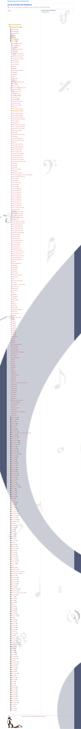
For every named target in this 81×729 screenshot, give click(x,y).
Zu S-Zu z (13, 710)
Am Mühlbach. (15, 74)
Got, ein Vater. (14, 305)
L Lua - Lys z (14, 563)
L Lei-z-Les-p (14, 558)
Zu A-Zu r (13, 708)
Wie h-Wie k (14, 689)
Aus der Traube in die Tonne (17, 253)
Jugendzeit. (14, 323)
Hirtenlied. (14, 315)
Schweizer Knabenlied (16, 402)
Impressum (29, 716)
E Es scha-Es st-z (14, 481)
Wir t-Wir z (14, 698)
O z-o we (13, 604)
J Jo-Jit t (13, 538)
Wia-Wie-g (13, 687)
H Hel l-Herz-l (14, 511)
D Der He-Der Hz (15, 440)
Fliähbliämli (14, 294)
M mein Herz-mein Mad (16, 573)
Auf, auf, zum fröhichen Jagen (17, 211)
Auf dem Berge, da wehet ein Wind (18, 124)
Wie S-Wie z (14, 692)
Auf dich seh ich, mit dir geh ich (18, 159)
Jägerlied (14, 321)
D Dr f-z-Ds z (14, 456)
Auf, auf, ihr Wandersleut (16, 188)
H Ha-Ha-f (13, 508)
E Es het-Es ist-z (14, 475)
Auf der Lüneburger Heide (17, 149)
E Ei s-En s (13, 459)
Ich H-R (13, 529)
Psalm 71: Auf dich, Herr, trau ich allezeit (19, 382)
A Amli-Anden (14, 39)
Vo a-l (13, 660)
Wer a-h (13, 681)
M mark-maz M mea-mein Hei (17, 571)
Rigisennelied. (14, 390)
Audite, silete (14, 107)
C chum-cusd (14, 427)
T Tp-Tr (13, 648)
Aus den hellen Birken (16, 246)
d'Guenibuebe (14, 265)
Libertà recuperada (15, 357)
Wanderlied (14, 409)
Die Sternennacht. (15, 286)
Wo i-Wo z (13, 704)
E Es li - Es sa (14, 479)
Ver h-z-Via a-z (14, 658)
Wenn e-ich (14, 677)
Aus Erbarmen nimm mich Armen (18, 255)
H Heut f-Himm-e (15, 513)
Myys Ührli (14, 373)
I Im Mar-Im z (14, 523)
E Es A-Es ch (14, 469)
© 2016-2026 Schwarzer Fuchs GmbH (39, 716)
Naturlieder (14, 377)
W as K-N (13, 671)
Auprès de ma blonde (16, 234)
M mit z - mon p (14, 581)
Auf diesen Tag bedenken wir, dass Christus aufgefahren (22, 174)
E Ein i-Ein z (14, 465)
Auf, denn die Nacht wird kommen (18, 221)
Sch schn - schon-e (15, 642)
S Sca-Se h (13, 619)
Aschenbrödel (14, 83)
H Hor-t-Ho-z (14, 517)
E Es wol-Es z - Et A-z (15, 486)
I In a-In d (13, 525)
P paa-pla (13, 606)
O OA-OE (13, 598)
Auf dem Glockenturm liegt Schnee (18, 126)
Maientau (14, 365)
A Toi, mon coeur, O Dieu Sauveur (18, 55)
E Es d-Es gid (14, 471)
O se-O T (13, 600)
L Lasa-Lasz (14, 554)
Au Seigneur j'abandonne (16, 95)
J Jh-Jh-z (13, 536)
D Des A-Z (13, 446)
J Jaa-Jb (13, 533)
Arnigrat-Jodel (14, 78)
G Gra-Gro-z (14, 502)
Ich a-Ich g (13, 527)
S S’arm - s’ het (14, 637)
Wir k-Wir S (14, 696)
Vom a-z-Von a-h (14, 662)
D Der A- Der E (14, 436)
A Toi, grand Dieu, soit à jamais (18, 53)
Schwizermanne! (15, 404)
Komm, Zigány (14, 336)
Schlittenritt (14, 398)
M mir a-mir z (14, 577)
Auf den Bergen (15, 132)
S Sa (12, 617)
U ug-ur (13, 652)
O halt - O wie (14, 594)
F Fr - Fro (13, 490)
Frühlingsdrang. (15, 296)
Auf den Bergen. (15, 136)
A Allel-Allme (14, 33)
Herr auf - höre (14, 519)
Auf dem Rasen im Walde (16, 130)
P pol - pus (13, 608)
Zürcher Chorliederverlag (17, 7)
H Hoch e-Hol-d (14, 515)
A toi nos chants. (15, 51)
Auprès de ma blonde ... (16, 238)
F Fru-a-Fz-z (14, 492)
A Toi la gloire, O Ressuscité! (17, 49)
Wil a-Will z (14, 694)
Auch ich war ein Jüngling (16, 105)
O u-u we (13, 602)
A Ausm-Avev (14, 419)
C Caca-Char (14, 423)
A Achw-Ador (14, 31)
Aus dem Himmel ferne (16, 244)
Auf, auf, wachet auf (15, 209)
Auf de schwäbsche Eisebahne (17, 113)
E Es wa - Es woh (15, 484)
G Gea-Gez (13, 496)
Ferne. (13, 292)
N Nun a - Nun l (14, 590)
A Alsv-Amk (14, 35)
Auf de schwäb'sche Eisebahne (44, 7)
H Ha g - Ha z (14, 506)
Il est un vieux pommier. (16, 317)
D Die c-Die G (14, 448)
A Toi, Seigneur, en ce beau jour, (18, 58)
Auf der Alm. (14, 142)
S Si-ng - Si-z (14, 623)
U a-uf (13, 650)
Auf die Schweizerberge (16, 169)
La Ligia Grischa (15, 346)
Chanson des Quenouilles (16, 263)
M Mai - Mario (14, 569)
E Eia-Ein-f (13, 461)
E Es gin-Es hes (14, 473)
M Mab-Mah (14, 567)
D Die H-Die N (14, 450)
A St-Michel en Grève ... (16, 45)
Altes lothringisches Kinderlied (17, 70)
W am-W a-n (14, 667)
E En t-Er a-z (14, 467)
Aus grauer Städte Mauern (17, 257)
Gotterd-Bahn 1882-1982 (16, 309)
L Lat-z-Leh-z (14, 556)
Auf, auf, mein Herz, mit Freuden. (18, 207)
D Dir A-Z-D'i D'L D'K (15, 454)
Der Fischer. (14, 282)
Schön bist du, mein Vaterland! (17, 400)
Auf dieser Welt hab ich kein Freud (18, 176)
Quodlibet (13, 610)
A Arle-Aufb (35, 7)
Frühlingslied (14, 298)
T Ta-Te (13, 646)
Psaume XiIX (14, 386)
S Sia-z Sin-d (14, 625)
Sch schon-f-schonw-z (15, 644)
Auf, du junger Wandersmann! (17, 230)
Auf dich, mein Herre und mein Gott (18, 161)
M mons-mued (14, 583)
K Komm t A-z (14, 548)
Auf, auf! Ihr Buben (15, 184)
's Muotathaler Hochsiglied (17, 43)
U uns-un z (13, 654)
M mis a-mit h (14, 579)
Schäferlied (14, 392)
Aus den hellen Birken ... (16, 248)
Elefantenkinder (15, 288)
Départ (13, 278)
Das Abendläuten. (15, 267)
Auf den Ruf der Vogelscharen (17, 138)
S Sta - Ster (13, 633)
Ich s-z (13, 531)
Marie (13, 369)
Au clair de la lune (15, 91)
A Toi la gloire (14, 47)
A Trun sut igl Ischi (15, 64)
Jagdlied (13, 319)
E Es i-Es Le (14, 477)
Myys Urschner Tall (15, 375)
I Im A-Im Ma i (14, 521)
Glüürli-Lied (14, 303)
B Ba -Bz (13, 421)
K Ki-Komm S (14, 546)
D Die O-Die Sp (14, 452)
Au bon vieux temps (15, 89)
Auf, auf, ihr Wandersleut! (17, 203)
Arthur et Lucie (15, 80)
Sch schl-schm (14, 640)
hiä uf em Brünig (15, 313)
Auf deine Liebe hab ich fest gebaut (18, 119)
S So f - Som (14, 627)
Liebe (13, 565)
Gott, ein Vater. (15, 307)
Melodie (13, 371)
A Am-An (13, 37)
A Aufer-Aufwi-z (14, 417)
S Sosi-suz (13, 631)
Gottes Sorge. (14, 311)
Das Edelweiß (14, 269)
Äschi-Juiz (14, 85)
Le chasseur (14, 355)
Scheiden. (14, 396)
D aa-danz (13, 429)
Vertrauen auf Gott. (15, 407)
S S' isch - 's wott (15, 615)
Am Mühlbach (14, 72)
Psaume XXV (14, 388)
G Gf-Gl (13, 498)
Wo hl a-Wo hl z (14, 702)
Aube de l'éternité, (15, 99)
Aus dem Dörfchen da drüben (17, 240)
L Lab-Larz (13, 552)
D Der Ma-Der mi (15, 442)
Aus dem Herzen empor (16, 242)
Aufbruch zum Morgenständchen (18, 232)
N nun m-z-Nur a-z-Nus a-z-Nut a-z (18, 592)
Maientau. (14, 367)
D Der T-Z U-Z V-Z (15, 444)
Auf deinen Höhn (15, 122)
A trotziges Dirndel (15, 60)
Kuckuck (13, 338)
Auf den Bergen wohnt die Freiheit (18, 134)
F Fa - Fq (13, 488)
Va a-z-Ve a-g (14, 656)
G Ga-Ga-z (13, 494)
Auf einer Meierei (15, 178)
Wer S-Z (13, 685)
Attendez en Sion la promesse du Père (19, 87)
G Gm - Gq (13, 500)
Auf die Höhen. (15, 167)
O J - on (13, 596)
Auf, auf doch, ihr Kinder (16, 182)
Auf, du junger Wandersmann (17, 226)
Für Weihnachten (15, 300)
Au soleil (13, 97)
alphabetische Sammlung (27, 7)
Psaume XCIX (14, 384)
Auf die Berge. (14, 163)
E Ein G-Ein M (14, 463)
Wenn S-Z (13, 679)
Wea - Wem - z (14, 673)
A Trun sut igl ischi (15, 62)
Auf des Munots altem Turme (17, 157)
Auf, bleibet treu (15, 219)
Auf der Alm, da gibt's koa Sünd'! (18, 140)
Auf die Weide (14, 171)
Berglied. (14, 261)
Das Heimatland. (15, 273)
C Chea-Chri (14, 425)
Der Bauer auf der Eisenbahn (17, 280)
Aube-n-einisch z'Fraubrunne (17, 101)
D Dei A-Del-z (14, 434)
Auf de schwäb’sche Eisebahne (17, 117)
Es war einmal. (15, 290)
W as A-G (13, 669)
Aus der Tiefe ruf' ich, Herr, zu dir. (18, 251)
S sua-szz (13, 635)
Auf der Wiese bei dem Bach (17, 155)
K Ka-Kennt (13, 544)
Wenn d (13, 675)
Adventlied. (14, 66)
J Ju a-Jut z (13, 540)
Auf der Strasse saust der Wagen (18, 153)
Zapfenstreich (14, 415)
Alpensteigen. (14, 68)
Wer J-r (13, 683)
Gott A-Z (13, 504)
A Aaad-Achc (14, 29)
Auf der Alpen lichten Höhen (17, 144)
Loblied (13, 359)
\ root (10, 7)
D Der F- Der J (14, 438)
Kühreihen (13, 550)
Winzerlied (14, 413)
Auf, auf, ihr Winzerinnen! (17, 205)
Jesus (12, 542)
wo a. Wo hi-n (14, 700)
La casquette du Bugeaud (16, 344)
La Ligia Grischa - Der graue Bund (18, 352)
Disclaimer (24, 716)
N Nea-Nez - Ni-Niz (15, 588)
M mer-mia (14, 575)
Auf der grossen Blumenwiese (17, 147)
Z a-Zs (13, 706)
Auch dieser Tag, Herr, (16, 103)
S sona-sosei (14, 629)
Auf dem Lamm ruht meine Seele (18, 128)
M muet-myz (14, 585)
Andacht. (13, 76)
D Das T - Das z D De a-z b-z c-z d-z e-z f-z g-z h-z (20, 432)
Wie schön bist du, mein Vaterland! (18, 411)
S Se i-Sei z (13, 621)
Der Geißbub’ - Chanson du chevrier (18, 284)
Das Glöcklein (14, 271)
